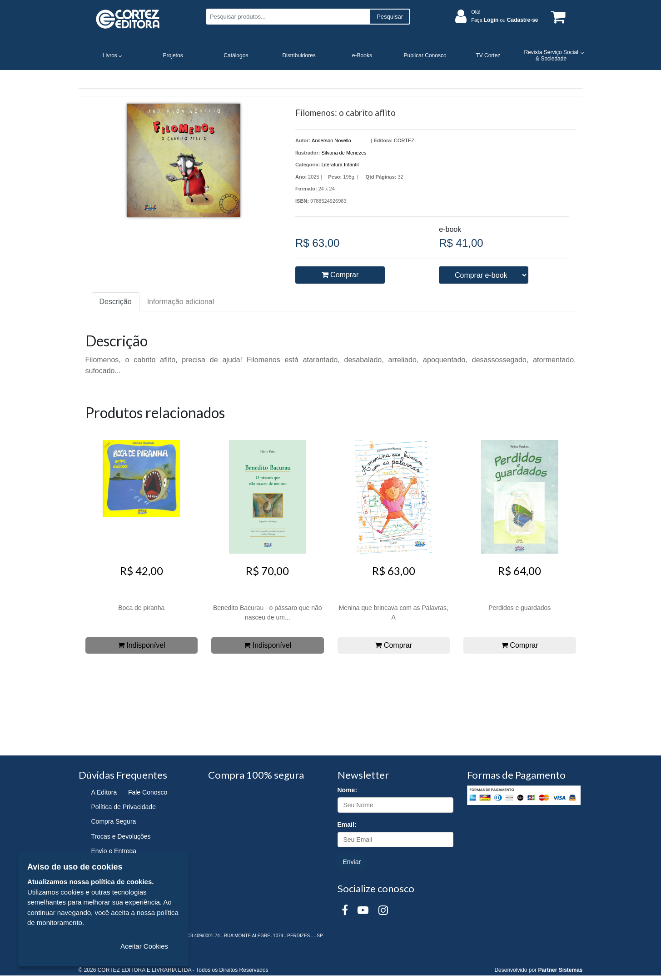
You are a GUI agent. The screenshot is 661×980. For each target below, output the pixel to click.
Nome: (348, 790)
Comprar (340, 275)
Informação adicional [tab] (180, 301)
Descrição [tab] (115, 301)
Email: (347, 824)
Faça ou (504, 20)
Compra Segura (113, 821)
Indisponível (141, 645)
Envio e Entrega (114, 851)
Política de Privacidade (123, 806)
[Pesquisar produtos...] (288, 17)
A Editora (104, 792)
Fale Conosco (147, 792)
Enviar (352, 861)
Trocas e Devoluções (121, 836)
